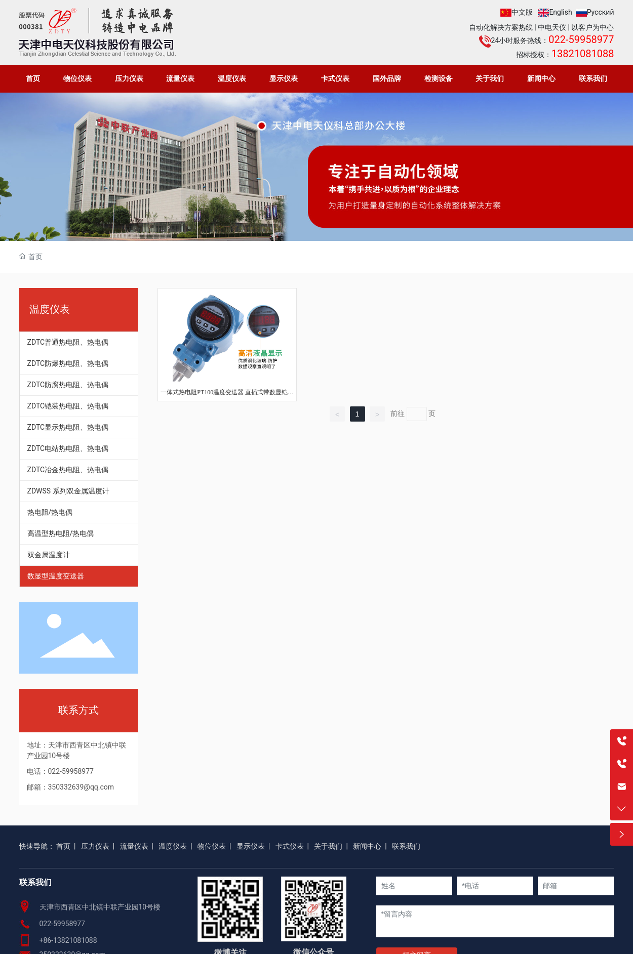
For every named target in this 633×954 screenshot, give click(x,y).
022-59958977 (581, 39)
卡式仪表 (289, 846)
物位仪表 (211, 846)
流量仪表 (134, 846)
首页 (63, 846)
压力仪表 (95, 846)
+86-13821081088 (68, 940)
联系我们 (406, 846)
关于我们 (328, 846)
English (560, 12)
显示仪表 (250, 846)
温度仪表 (173, 846)
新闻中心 (367, 846)
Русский (600, 12)
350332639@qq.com (81, 787)
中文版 (522, 12)
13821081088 (582, 54)
